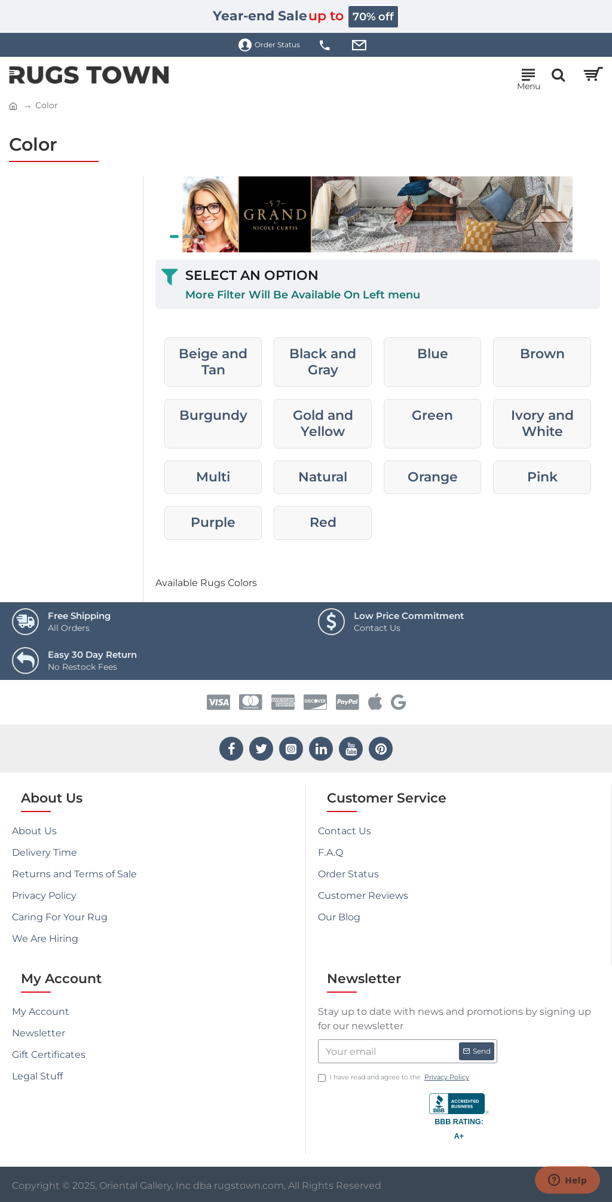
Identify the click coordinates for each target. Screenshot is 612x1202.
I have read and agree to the (394, 1077)
